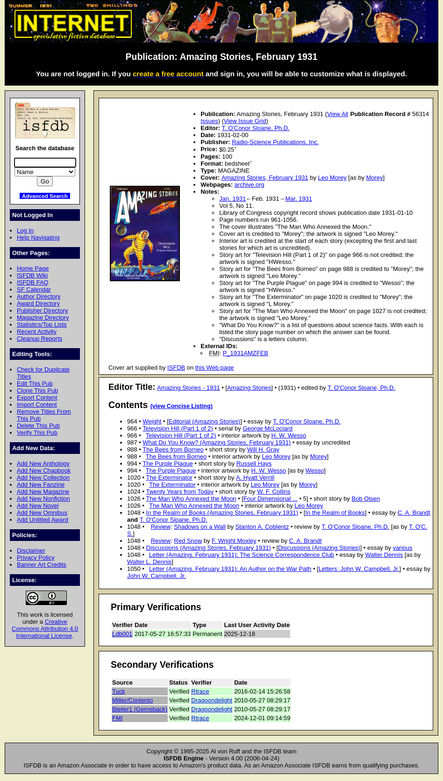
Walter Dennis (384, 554)
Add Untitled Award (42, 519)
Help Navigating (38, 237)
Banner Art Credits (41, 564)
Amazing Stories (249, 387)
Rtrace (200, 691)
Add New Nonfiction (43, 498)
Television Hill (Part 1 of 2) (178, 428)
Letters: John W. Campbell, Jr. (359, 568)
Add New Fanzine (40, 484)
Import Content (37, 404)
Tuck (118, 691)
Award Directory (38, 303)
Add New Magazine (43, 491)
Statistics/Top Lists (42, 324)
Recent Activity (37, 331)
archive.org (249, 184)
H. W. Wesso (289, 435)
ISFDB (176, 367)
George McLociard (268, 428)
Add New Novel (37, 505)
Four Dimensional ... (270, 498)
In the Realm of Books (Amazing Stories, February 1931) (222, 512)
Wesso (315, 470)
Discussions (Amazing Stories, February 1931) (208, 547)
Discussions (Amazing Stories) (319, 547)
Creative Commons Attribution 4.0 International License (45, 628)
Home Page (33, 268)
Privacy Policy (36, 557)
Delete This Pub (38, 425)
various (403, 547)
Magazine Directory (43, 317)
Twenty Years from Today (180, 491)
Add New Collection (43, 477)
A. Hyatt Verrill (255, 477)
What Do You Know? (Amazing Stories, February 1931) (217, 442)
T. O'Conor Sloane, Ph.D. (256, 127)
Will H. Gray (263, 449)
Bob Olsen (365, 498)
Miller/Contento (132, 700)
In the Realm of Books (334, 512)
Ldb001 (122, 633)
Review (161, 526)
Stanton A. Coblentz (262, 526)
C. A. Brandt (414, 512)
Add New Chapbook (44, 470)
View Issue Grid (245, 120)
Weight (152, 421)
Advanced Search (45, 196)
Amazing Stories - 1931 (188, 387)
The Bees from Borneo (173, 449)
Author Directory (39, 296)
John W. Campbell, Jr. (156, 575)
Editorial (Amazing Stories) (204, 421)
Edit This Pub (35, 383)
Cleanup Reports (39, 338)
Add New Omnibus (42, 512)
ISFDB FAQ (33, 282)
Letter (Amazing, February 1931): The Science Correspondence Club (241, 554)
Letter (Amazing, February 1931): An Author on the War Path (230, 568)
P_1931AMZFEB (245, 353)
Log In (25, 230)
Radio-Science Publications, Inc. (275, 142)
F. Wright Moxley (234, 540)
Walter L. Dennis (149, 561)
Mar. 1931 (298, 198)
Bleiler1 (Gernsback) (139, 709)
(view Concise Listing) (181, 406)
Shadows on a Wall (199, 526)
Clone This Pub (37, 390)
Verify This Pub (37, 432)
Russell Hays (254, 463)
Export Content (37, 397)
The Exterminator (169, 477)
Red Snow (188, 540)
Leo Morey (332, 177)
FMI (117, 718)
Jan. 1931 (232, 198)
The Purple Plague (168, 463)
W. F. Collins (273, 491)
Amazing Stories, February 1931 (265, 177)
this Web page (214, 367)
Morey (374, 177)
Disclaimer (31, 550)
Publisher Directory (42, 310)
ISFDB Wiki (32, 275)
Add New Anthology (43, 463)
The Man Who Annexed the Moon (191, 498)
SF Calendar (34, 289)
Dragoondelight (211, 700)
